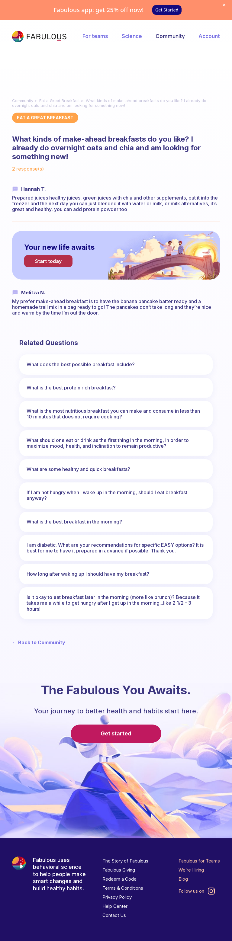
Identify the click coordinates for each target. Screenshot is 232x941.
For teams (95, 36)
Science (132, 36)
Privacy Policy (117, 897)
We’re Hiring (191, 870)
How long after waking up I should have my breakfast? (88, 574)
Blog (183, 879)
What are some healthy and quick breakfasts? (78, 469)
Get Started (166, 10)
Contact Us (114, 915)
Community (170, 36)
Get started (116, 733)
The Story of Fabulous (125, 861)
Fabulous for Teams (199, 861)
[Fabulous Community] (39, 36)
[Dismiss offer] (224, 5)
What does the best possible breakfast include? (81, 364)
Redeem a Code (119, 879)
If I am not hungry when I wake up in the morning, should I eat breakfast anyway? (107, 495)
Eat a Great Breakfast (59, 100)
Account (209, 36)
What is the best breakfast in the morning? (74, 522)
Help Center (114, 906)
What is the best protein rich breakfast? (71, 388)
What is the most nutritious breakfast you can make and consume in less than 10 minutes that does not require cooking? (113, 414)
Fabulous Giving (118, 870)
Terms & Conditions (122, 888)
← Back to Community (38, 642)
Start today (48, 261)
